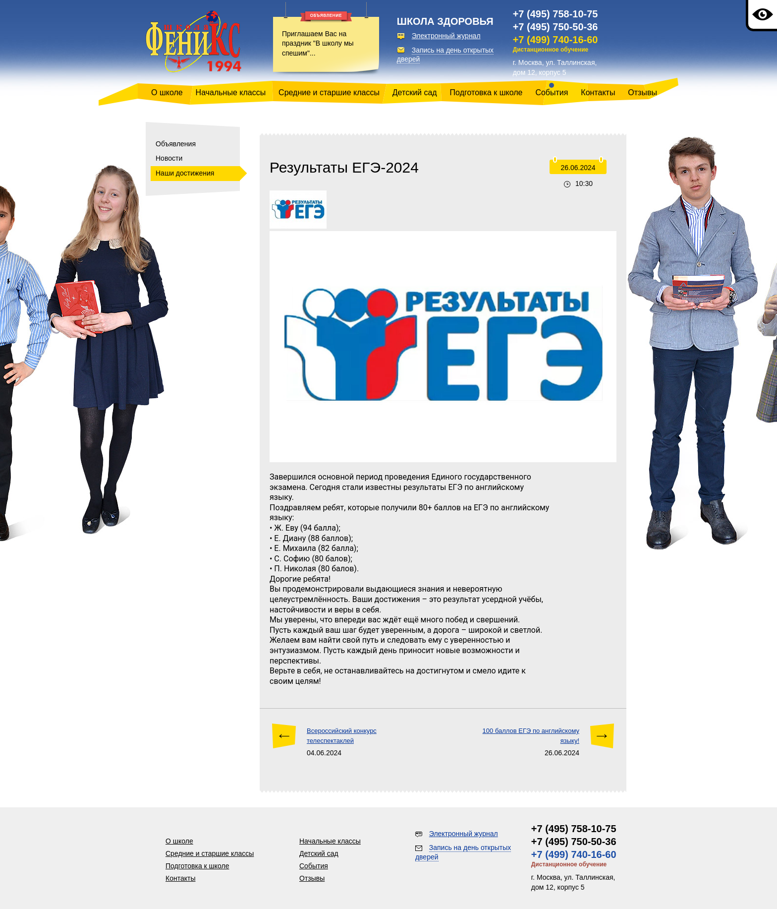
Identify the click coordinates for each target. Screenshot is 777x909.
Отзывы (642, 92)
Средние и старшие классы (329, 92)
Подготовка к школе (486, 92)
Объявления (176, 144)
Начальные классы (231, 92)
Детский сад (414, 92)
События (551, 92)
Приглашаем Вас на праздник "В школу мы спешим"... (318, 43)
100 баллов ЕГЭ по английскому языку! (531, 735)
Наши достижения (185, 173)
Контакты (598, 92)
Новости (169, 158)
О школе (167, 92)
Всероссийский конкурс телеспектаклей (342, 735)
